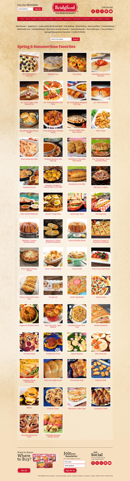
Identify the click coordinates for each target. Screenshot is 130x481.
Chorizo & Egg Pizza (53, 214)
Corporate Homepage (61, 475)
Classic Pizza (101, 297)
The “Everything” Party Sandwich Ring (101, 160)
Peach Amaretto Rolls (29, 159)
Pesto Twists (101, 131)
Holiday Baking (38, 29)
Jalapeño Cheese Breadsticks (29, 381)
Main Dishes (81, 26)
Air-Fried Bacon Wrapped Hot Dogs (77, 103)
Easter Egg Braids (77, 297)
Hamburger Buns (77, 214)
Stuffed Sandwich (101, 325)
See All (24, 470)
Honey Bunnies (77, 354)
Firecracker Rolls (77, 380)
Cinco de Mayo (107, 29)
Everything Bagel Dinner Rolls (29, 132)
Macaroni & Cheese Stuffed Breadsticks (53, 241)
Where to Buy (42, 19)
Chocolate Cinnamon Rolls (29, 436)
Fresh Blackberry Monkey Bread (53, 132)
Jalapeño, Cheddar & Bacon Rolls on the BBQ (53, 186)
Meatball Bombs (29, 187)
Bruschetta (77, 74)
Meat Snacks (77, 19)
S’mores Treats (53, 409)
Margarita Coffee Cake (77, 409)
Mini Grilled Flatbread (29, 214)
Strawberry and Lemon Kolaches (101, 75)
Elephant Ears (53, 74)
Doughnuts (53, 297)
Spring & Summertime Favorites (57, 32)
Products (34, 19)
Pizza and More (94, 26)
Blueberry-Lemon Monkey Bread (29, 241)
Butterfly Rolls (100, 380)
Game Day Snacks (78, 29)
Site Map (98, 475)
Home (22, 19)
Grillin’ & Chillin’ (79, 32)
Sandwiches (67, 19)
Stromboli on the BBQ (77, 184)
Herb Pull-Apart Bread (53, 380)
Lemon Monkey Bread (77, 241)
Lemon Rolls (77, 269)
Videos (94, 19)
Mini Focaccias (101, 354)
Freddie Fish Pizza (53, 354)
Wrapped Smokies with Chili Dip (53, 160)
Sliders (29, 408)
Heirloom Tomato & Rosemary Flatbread (101, 241)
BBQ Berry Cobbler (101, 187)
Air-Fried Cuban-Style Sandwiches (29, 103)
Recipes (51, 19)
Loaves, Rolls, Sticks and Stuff (50, 26)
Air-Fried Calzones (101, 103)
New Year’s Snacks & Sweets (58, 29)
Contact (107, 19)
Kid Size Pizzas (29, 354)
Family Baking (108, 26)
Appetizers (32, 26)
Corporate (74, 475)
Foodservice (86, 19)
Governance (87, 475)
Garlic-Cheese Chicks (53, 269)
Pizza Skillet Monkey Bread (29, 270)
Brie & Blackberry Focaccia (29, 75)
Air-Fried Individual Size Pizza (53, 103)
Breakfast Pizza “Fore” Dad (76, 326)
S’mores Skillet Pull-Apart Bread (77, 131)
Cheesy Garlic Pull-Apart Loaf (29, 298)
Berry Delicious (93, 29)
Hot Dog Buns (100, 214)
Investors (69, 475)
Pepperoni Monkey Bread (29, 325)
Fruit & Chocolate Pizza (101, 269)
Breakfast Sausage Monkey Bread (53, 436)
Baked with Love (23, 29)
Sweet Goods (21, 26)
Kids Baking (58, 19)
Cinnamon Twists (101, 409)
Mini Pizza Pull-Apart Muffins (53, 326)
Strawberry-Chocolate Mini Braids (77, 160)
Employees (80, 475)
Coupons (100, 19)
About (28, 19)
